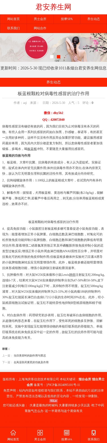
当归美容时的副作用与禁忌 (30, 355)
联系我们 (13, 28)
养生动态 (93, 19)
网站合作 (40, 28)
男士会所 (40, 19)
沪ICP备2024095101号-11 (63, 385)
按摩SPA (67, 19)
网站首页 (13, 19)
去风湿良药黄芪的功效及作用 (31, 362)
